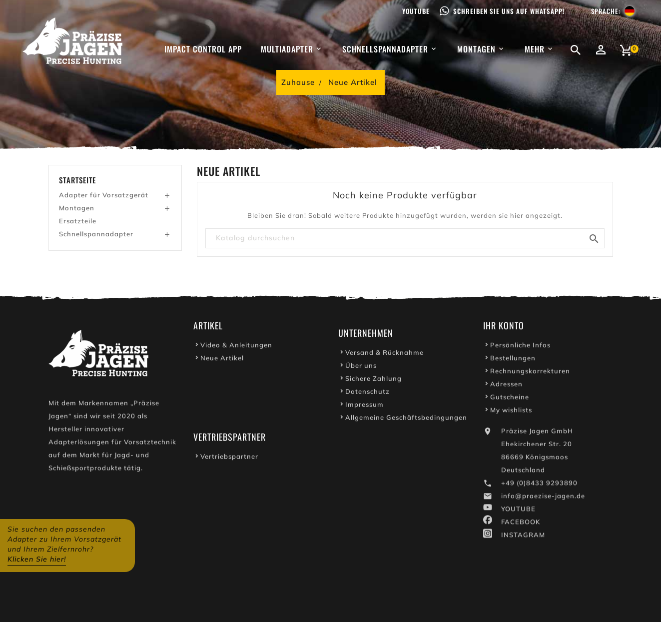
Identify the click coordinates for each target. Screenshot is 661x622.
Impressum (364, 406)
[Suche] (405, 238)
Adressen (506, 386)
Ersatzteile (77, 221)
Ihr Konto (503, 327)
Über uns (361, 367)
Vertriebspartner (229, 458)
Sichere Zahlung (373, 380)
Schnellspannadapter (96, 234)
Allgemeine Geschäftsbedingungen (406, 419)
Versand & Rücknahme (384, 354)
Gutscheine (509, 399)
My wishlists (511, 412)
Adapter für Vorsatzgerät (103, 195)
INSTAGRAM (523, 537)
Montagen (76, 208)
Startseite (77, 179)
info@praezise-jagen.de (543, 498)
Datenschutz (367, 393)
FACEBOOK (520, 524)
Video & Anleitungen (236, 347)
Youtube (416, 11)
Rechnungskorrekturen (530, 373)
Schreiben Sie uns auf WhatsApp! (509, 11)
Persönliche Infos (520, 347)
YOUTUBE (518, 511)
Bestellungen (513, 360)
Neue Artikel (222, 360)
